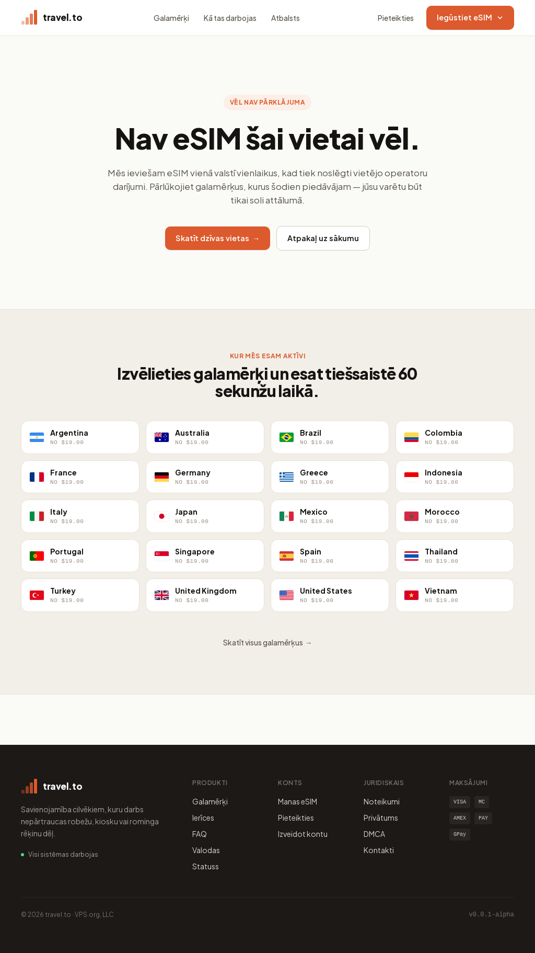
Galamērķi (171, 17)
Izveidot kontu (303, 833)
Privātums (381, 817)
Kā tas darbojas (230, 17)
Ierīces (203, 817)
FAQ (199, 833)
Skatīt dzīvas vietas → (218, 238)
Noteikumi (382, 801)
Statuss (205, 866)
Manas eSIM (297, 801)
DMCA (374, 833)
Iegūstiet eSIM (470, 17)
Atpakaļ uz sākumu (323, 238)
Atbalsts (285, 17)
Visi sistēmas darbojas (63, 854)
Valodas (206, 850)
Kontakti (379, 850)
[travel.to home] (51, 17)
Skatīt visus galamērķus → (267, 642)
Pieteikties (396, 17)
